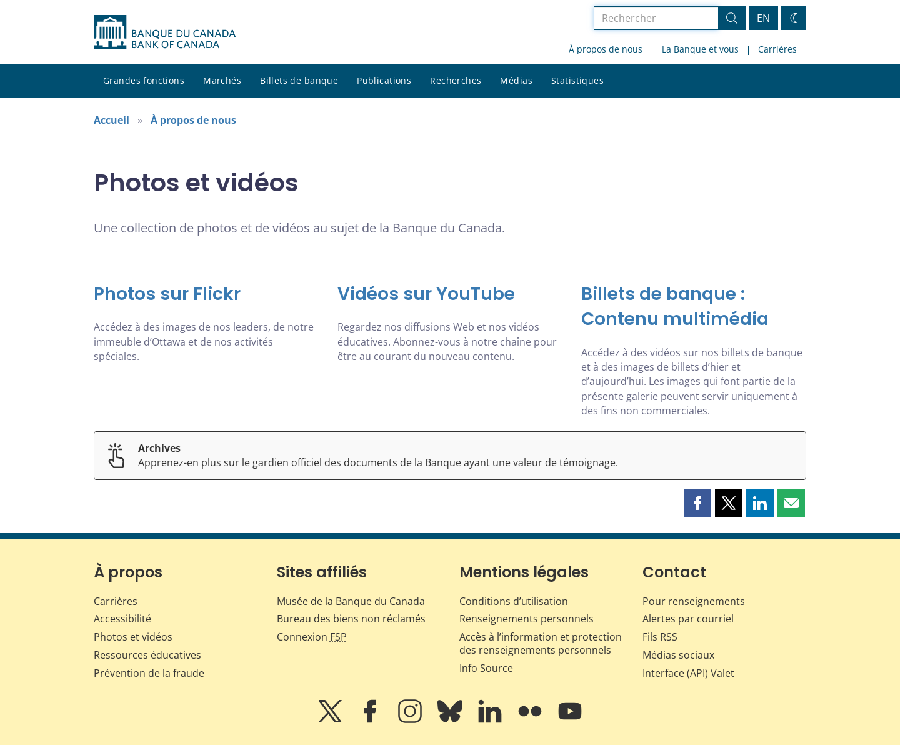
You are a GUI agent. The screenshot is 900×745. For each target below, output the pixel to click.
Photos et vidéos (133, 637)
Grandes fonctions (143, 80)
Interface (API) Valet (688, 673)
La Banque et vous (700, 49)
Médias (516, 80)
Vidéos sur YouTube (426, 294)
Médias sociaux (678, 655)
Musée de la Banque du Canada (351, 601)
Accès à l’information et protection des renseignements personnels (540, 643)
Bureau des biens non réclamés (351, 619)
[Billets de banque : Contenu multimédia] (693, 307)
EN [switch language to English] (763, 18)
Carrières (777, 49)
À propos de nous (605, 49)
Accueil (111, 120)
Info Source (486, 668)
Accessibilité (122, 619)
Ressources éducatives (147, 655)
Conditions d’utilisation (513, 601)
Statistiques (577, 80)
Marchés (222, 80)
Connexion (312, 637)
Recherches (455, 80)
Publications (384, 80)
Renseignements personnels (526, 619)
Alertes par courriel (688, 619)
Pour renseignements (693, 601)
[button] (697, 503)
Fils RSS (660, 637)
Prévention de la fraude (149, 673)
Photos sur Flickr (167, 294)
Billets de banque (299, 80)
